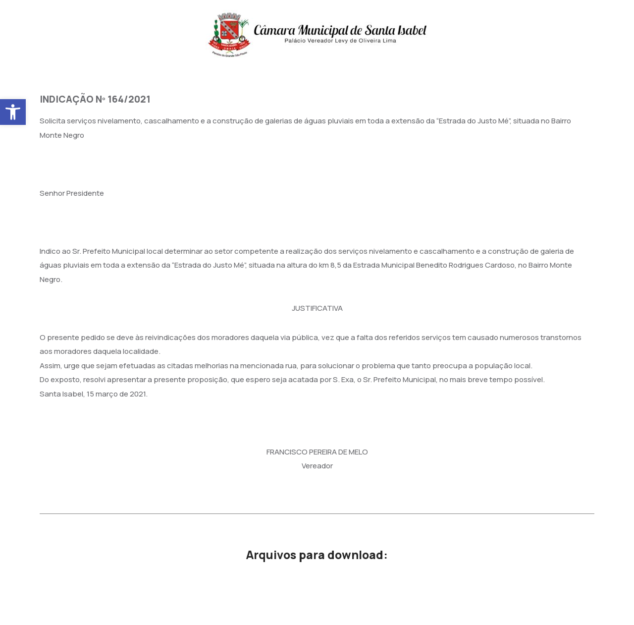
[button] (13, 112)
